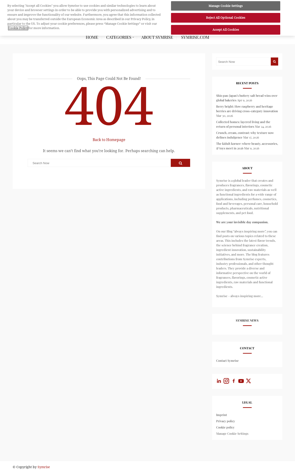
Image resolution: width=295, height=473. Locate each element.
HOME (92, 37)
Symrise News (247, 320)
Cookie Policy (18, 27)
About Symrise (157, 37)
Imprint (221, 415)
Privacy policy (225, 421)
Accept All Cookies (225, 28)
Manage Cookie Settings (232, 433)
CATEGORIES (118, 37)
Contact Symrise (227, 360)
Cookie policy (225, 427)
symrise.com (195, 37)
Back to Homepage (109, 140)
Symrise (44, 467)
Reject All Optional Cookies (225, 16)
